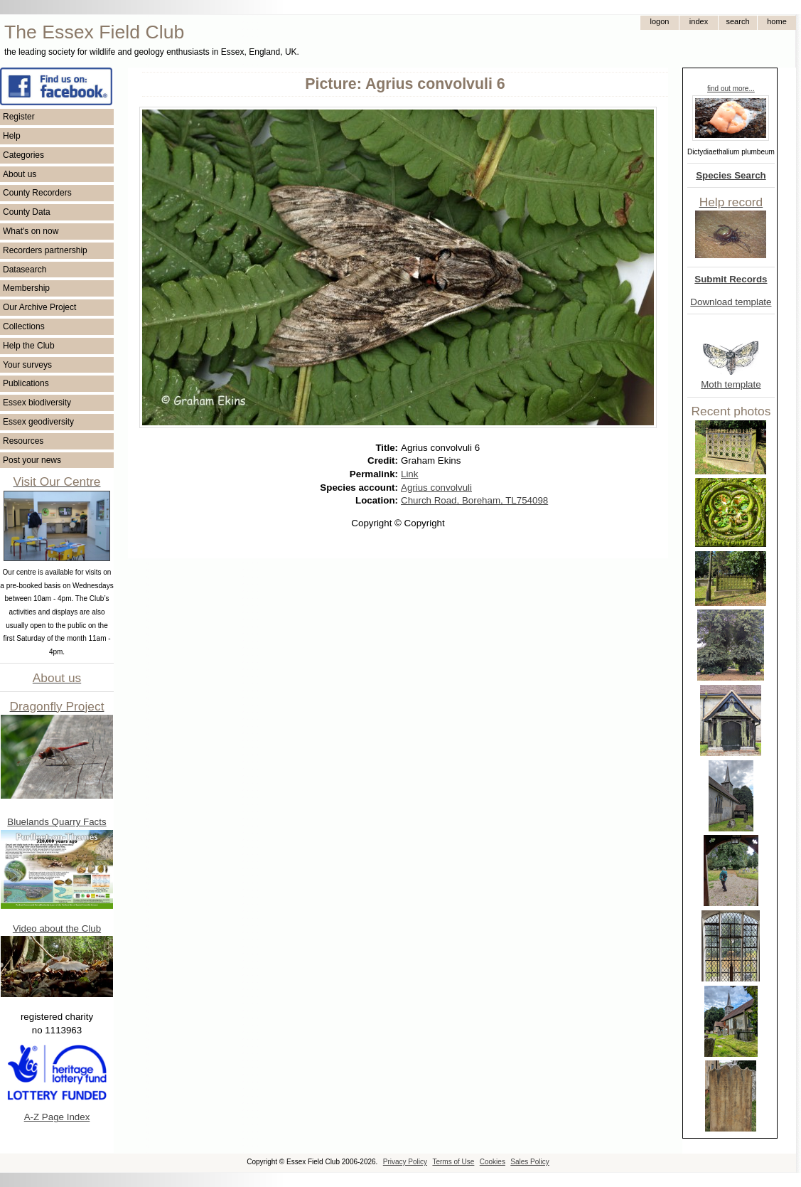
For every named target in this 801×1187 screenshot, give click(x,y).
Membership (26, 288)
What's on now (30, 231)
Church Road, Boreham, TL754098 (474, 500)
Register (19, 117)
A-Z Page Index (57, 1117)
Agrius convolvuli (436, 487)
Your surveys (27, 365)
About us (19, 174)
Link (409, 474)
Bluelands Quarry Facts (56, 821)
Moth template (730, 384)
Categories (23, 155)
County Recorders (37, 193)
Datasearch (24, 270)
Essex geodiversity (38, 422)
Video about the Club (57, 928)
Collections (24, 326)
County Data (26, 212)
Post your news (32, 460)
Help (12, 136)
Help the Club (29, 346)
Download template (730, 302)
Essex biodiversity (37, 403)
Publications (26, 383)
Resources (23, 441)
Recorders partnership (45, 250)
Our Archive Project (39, 307)
